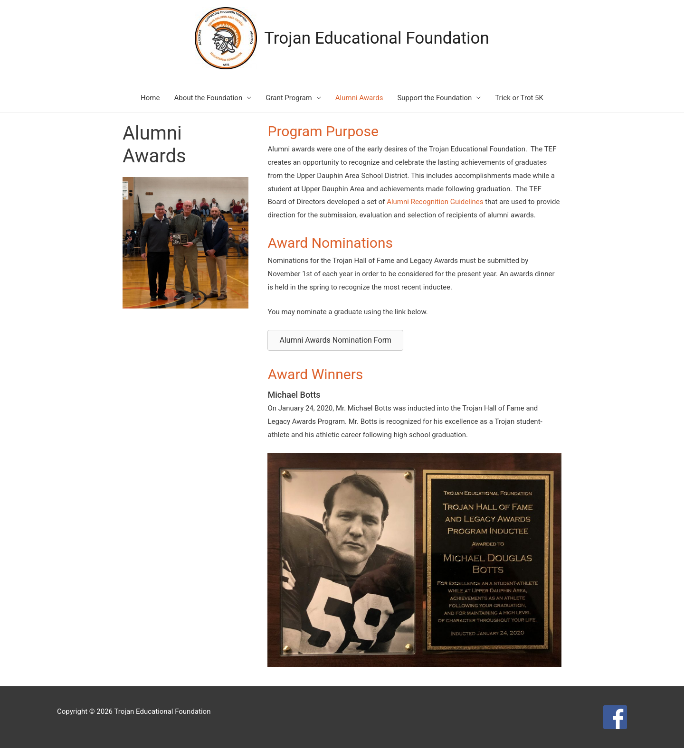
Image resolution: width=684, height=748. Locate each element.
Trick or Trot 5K (519, 98)
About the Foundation (208, 98)
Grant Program (289, 98)
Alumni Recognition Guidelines (435, 201)
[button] (335, 340)
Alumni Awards (359, 98)
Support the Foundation (434, 98)
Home (150, 98)
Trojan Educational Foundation (376, 38)
